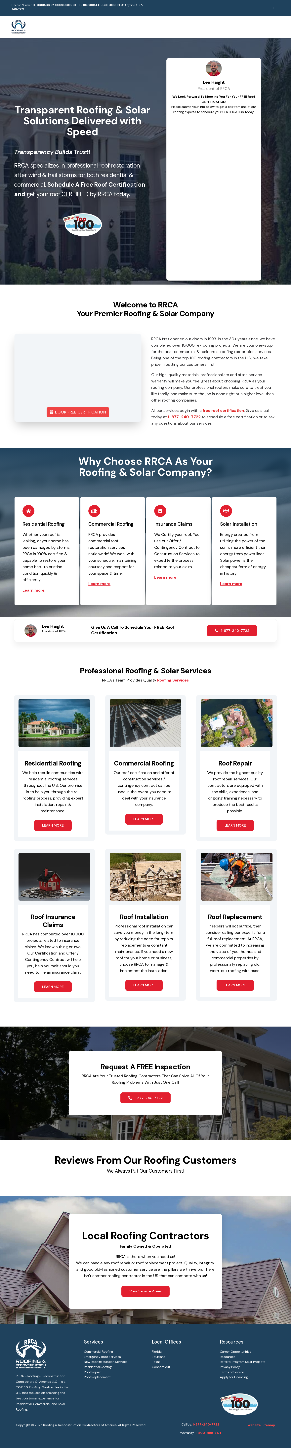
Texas (156, 1362)
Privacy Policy (230, 1367)
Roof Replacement (97, 1377)
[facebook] (273, 8)
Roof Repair (92, 1372)
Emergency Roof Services (102, 1357)
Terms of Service (232, 1372)
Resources (227, 1357)
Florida (157, 1352)
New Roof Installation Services (105, 1362)
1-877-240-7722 (205, 1424)
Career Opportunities (235, 1352)
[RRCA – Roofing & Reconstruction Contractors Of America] (18, 21)
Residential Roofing (98, 1367)
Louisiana (158, 1357)
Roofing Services (173, 680)
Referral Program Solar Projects (242, 1362)
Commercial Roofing (98, 1352)
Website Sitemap (261, 1425)
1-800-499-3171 (208, 1433)
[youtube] (278, 8)
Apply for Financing (234, 1377)
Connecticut (161, 1367)
